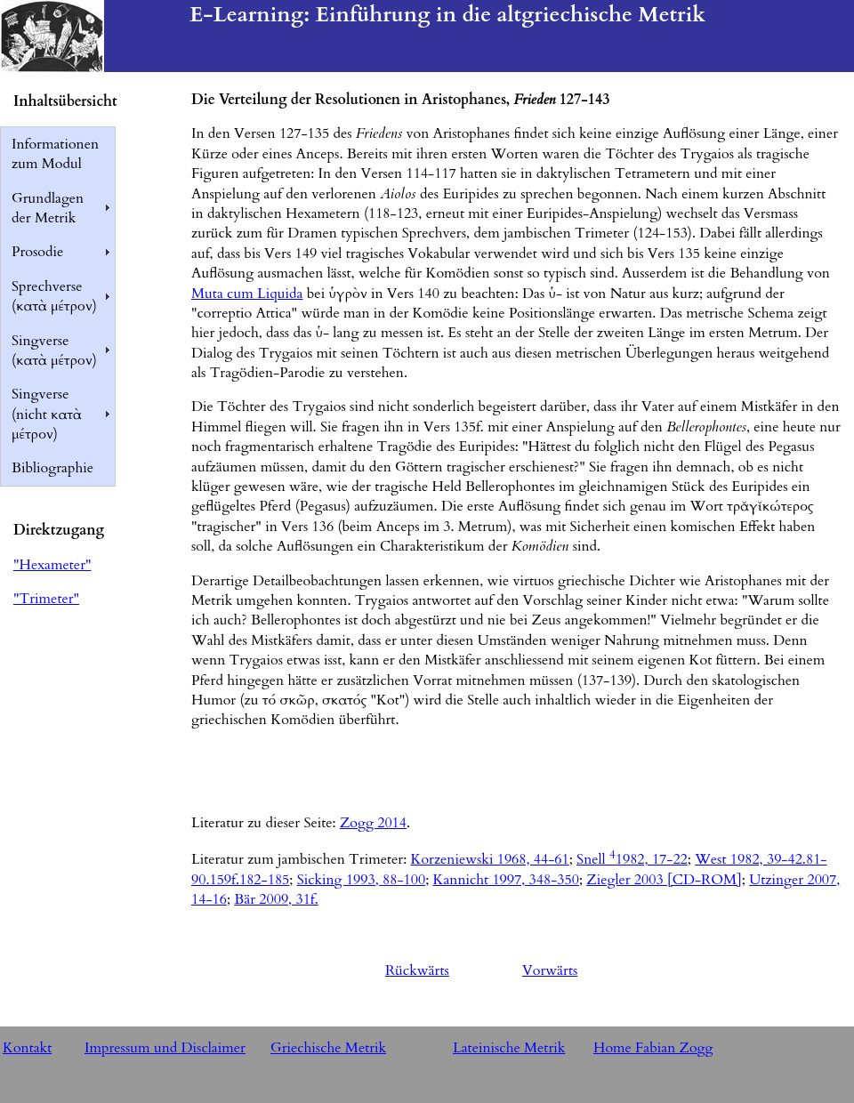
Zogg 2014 (373, 823)
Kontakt (27, 1048)
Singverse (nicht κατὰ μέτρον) (47, 414)
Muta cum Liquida (246, 293)
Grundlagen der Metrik (48, 208)
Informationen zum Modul (55, 153)
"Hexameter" (52, 565)
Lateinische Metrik (509, 1048)
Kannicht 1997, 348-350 (505, 880)
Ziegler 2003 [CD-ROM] (664, 880)
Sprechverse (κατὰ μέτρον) (54, 296)
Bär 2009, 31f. (276, 899)
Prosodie (37, 252)
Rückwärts (417, 970)
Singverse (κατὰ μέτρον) (54, 350)
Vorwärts (549, 970)
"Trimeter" (46, 598)
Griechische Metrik (328, 1048)
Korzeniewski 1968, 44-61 (489, 859)
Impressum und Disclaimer (165, 1048)
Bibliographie (52, 468)
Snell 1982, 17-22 (632, 859)
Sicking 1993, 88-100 (361, 880)
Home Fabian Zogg (653, 1048)
